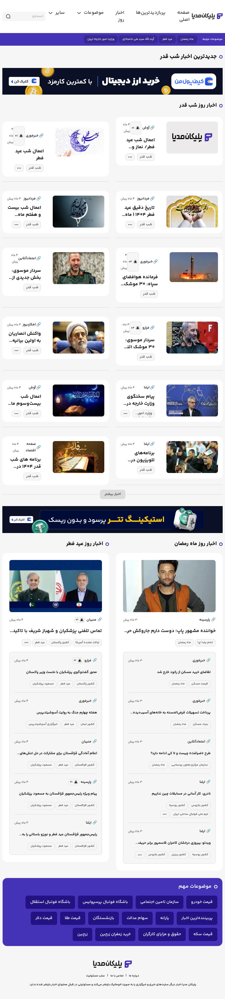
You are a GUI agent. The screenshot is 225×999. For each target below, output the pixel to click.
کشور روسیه (177, 805)
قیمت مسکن (199, 684)
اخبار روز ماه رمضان (195, 544)
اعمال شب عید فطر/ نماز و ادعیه (140, 144)
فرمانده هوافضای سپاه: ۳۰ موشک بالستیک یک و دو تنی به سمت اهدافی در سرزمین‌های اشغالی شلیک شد (140, 281)
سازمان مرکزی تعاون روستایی (189, 765)
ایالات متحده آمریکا (87, 642)
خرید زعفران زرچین (115, 934)
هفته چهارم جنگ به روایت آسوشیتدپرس (67, 712)
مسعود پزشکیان (43, 684)
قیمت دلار (43, 918)
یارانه (164, 918)
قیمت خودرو (202, 902)
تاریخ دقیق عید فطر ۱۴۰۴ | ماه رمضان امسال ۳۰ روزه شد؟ (140, 211)
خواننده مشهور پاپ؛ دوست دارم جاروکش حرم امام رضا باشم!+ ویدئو (170, 631)
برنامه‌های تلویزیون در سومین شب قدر (138, 457)
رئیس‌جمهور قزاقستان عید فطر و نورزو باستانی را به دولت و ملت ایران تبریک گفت (59, 835)
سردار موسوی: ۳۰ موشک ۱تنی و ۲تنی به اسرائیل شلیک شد (139, 344)
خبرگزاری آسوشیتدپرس (43, 724)
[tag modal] (130, 157)
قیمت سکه (203, 934)
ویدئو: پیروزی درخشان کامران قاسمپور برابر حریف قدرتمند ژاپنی (174, 843)
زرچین (82, 934)
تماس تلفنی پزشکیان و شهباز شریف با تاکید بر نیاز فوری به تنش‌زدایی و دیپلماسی (57, 631)
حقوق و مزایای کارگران (162, 934)
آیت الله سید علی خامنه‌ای (138, 39)
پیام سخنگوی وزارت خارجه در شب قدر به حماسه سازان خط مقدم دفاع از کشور (138, 400)
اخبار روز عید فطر (84, 544)
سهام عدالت (137, 918)
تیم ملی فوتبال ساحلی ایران (190, 814)
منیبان (94, 620)
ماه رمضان (187, 39)
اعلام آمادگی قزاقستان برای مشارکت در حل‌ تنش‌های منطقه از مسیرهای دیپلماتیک (58, 754)
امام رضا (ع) (205, 642)
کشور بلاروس (199, 805)
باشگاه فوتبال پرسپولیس (105, 902)
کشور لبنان (87, 724)
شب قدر (146, 157)
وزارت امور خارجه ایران (100, 39)
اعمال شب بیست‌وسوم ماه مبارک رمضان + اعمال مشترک (24, 400)
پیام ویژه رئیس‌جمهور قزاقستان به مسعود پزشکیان (58, 794)
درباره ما (134, 976)
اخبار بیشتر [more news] (113, 494)
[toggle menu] (90, 12)
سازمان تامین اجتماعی (159, 902)
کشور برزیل (178, 854)
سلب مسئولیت (95, 976)
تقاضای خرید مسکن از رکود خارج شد (184, 672)
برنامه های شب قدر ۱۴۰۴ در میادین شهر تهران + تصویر (25, 463)
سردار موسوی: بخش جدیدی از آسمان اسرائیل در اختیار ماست (26, 274)
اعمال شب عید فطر (29, 155)
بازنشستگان (103, 918)
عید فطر (167, 39)
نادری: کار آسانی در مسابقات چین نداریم (181, 794)
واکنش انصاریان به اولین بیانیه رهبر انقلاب (24, 337)
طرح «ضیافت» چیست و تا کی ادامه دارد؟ (181, 753)
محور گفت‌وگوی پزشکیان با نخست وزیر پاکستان (61, 672)
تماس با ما (116, 976)
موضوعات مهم (195, 887)
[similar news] (135, 128)
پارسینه (207, 620)
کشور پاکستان (60, 642)
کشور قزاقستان (84, 765)
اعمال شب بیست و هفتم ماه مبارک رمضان (24, 211)
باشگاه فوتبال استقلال (50, 902)
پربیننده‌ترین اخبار (197, 918)
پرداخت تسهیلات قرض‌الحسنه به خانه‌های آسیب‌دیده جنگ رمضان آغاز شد (172, 713)
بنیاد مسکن (200, 724)
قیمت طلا (73, 918)
